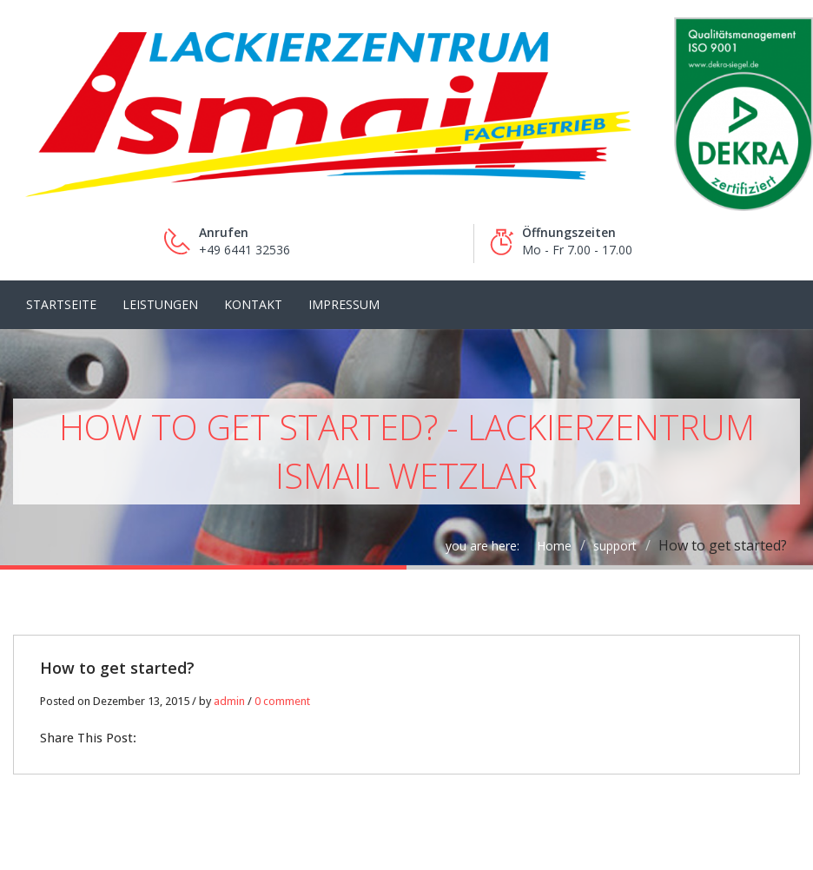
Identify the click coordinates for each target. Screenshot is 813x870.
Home (554, 545)
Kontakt (253, 304)
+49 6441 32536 (244, 249)
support (615, 545)
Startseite (61, 304)
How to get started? (117, 667)
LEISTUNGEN (160, 304)
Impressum (344, 304)
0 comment (282, 701)
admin (229, 701)
